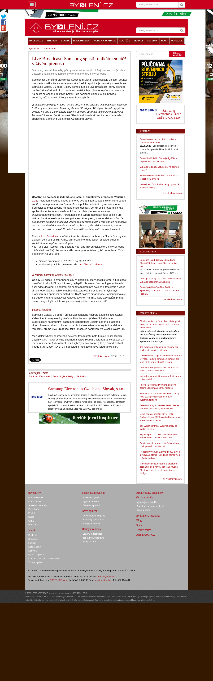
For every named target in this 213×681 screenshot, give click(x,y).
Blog (139, 520)
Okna (31, 521)
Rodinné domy (35, 497)
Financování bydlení (93, 492)
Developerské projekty (94, 515)
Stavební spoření (91, 505)
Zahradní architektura (93, 537)
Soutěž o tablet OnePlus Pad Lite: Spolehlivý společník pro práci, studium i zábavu (159, 290)
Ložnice (32, 543)
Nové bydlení (89, 510)
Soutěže (33, 376)
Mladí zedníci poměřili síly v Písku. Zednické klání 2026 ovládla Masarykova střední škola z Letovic (160, 417)
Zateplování (34, 509)
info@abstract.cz (103, 580)
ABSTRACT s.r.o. (58, 580)
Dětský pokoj (34, 546)
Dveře (31, 517)
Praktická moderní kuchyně (150, 506)
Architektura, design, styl (150, 492)
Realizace (33, 524)
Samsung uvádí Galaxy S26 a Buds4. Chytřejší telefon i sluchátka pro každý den (159, 263)
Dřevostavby (34, 501)
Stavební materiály (37, 505)
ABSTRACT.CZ (145, 534)
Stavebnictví (35, 492)
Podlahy (32, 513)
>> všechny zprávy (172, 479)
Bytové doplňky (36, 554)
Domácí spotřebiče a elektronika (44, 558)
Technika (81, 376)
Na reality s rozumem (93, 519)
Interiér (32, 530)
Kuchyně (32, 535)
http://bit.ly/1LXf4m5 (90, 264)
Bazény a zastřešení (93, 534)
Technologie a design (63, 376)
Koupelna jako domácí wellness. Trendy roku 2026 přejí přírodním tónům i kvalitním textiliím (159, 396)
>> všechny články (172, 193)
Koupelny (33, 539)
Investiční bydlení (91, 497)
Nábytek (32, 550)
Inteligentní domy (91, 523)
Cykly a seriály (144, 497)
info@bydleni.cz (106, 576)
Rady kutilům (89, 541)
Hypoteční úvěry (91, 501)
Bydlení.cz (34, 48)
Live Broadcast (50, 236)
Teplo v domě (143, 510)
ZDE (34, 200)
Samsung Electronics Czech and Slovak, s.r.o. (86, 388)
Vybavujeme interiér (147, 502)
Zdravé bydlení (35, 562)
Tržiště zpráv (101, 356)
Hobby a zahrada (91, 528)
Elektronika (44, 376)
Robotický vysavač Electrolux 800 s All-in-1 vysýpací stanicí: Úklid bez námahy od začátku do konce (160, 454)
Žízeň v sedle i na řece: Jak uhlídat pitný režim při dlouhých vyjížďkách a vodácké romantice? (160, 324)
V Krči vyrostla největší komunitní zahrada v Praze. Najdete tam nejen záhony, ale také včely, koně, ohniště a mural (161, 358)
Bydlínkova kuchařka (148, 515)
